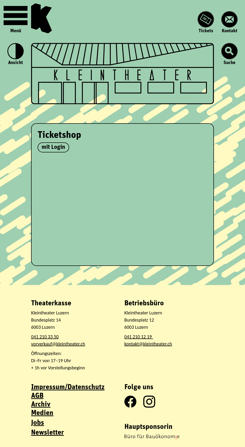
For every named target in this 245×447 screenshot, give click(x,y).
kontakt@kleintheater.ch (148, 344)
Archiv (40, 404)
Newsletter (47, 432)
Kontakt (229, 22)
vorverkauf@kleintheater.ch (58, 344)
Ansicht (15, 54)
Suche (229, 54)
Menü (15, 18)
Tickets (206, 22)
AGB (37, 396)
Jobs (37, 423)
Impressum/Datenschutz (68, 387)
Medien (42, 413)
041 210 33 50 (45, 336)
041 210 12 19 (138, 336)
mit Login (53, 147)
